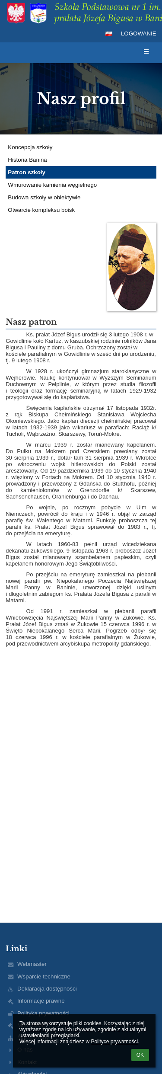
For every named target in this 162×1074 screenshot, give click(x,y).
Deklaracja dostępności (47, 988)
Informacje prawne (41, 1000)
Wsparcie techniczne (43, 976)
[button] (108, 34)
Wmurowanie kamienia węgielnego (52, 185)
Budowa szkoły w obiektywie (44, 197)
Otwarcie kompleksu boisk (41, 210)
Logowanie (138, 33)
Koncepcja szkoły (30, 147)
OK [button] (140, 1055)
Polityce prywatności (114, 1042)
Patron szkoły (26, 172)
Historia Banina (27, 160)
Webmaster (32, 964)
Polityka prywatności (43, 1013)
